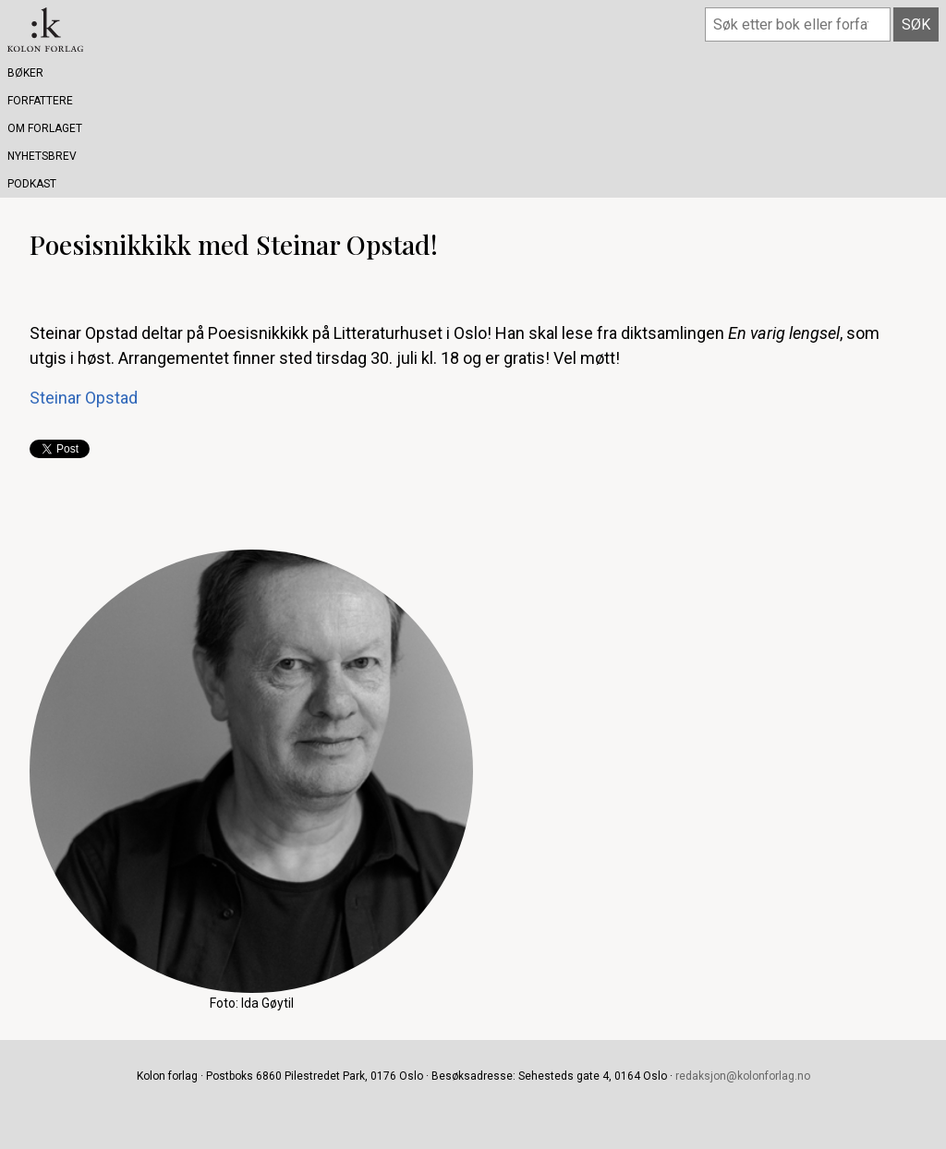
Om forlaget (44, 128)
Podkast (31, 183)
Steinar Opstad (84, 397)
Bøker (25, 73)
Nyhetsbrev (42, 156)
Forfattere (40, 100)
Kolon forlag (45, 29)
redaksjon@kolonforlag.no (742, 1076)
